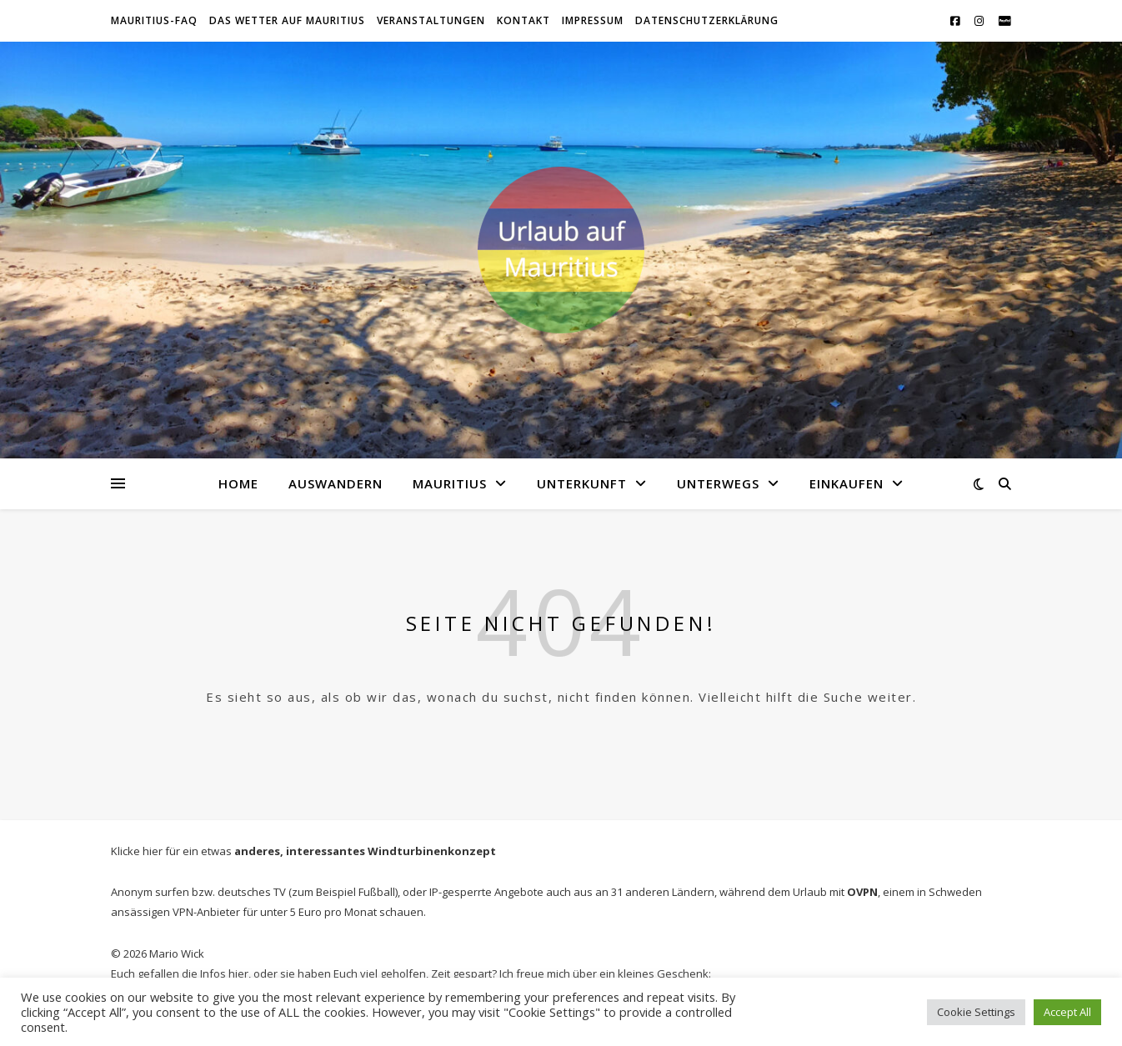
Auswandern (335, 483)
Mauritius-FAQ (154, 20)
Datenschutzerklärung (707, 20)
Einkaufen (846, 483)
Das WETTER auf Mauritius (287, 20)
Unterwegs (718, 483)
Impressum (593, 20)
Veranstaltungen (431, 20)
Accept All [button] (1067, 1011)
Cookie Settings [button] (976, 1011)
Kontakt (523, 20)
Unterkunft (582, 483)
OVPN (862, 891)
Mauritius (450, 483)
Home (238, 483)
